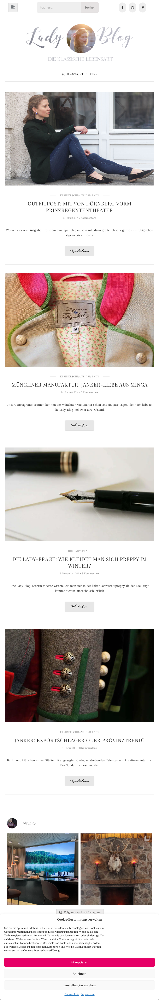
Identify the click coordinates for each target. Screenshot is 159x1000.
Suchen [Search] (89, 7)
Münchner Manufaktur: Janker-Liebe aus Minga (80, 384)
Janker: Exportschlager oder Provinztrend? (79, 740)
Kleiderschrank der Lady (79, 195)
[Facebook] (122, 7)
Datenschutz (72, 994)
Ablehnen (79, 974)
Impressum (88, 994)
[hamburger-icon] (13, 7)
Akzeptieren (79, 962)
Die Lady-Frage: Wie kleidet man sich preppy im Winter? (79, 562)
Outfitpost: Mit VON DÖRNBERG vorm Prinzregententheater (79, 206)
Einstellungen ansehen (79, 985)
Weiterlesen (79, 251)
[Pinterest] (142, 7)
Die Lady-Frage (79, 551)
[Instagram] (132, 7)
